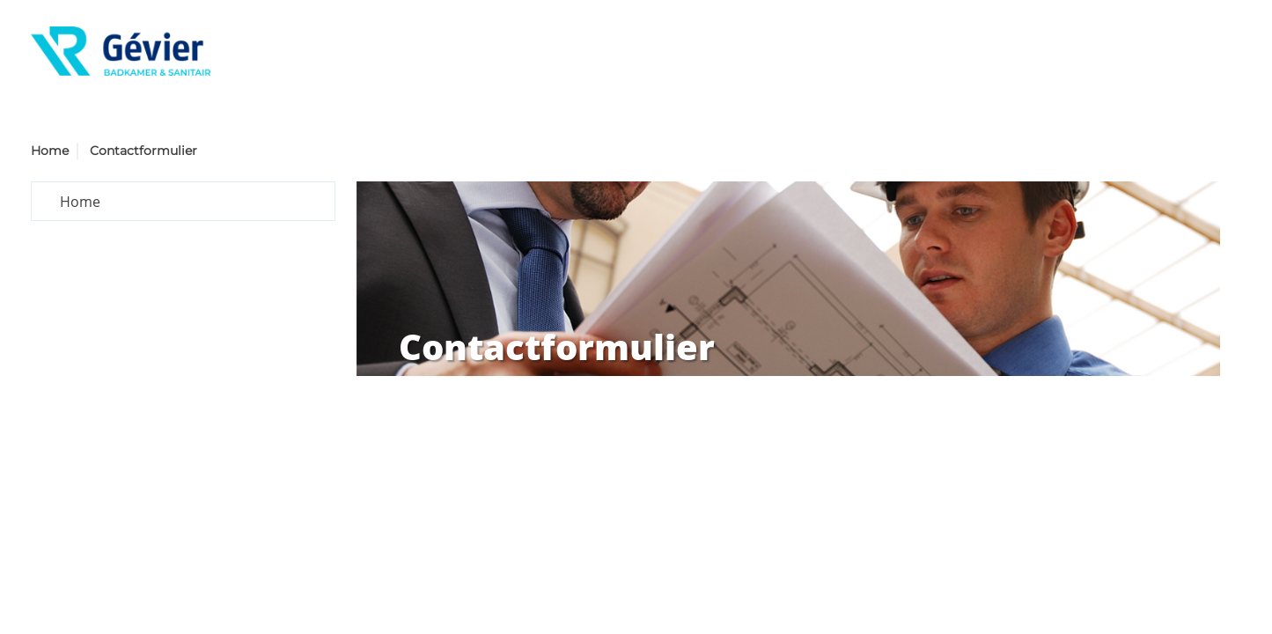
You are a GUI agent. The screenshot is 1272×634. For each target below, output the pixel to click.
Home (50, 150)
